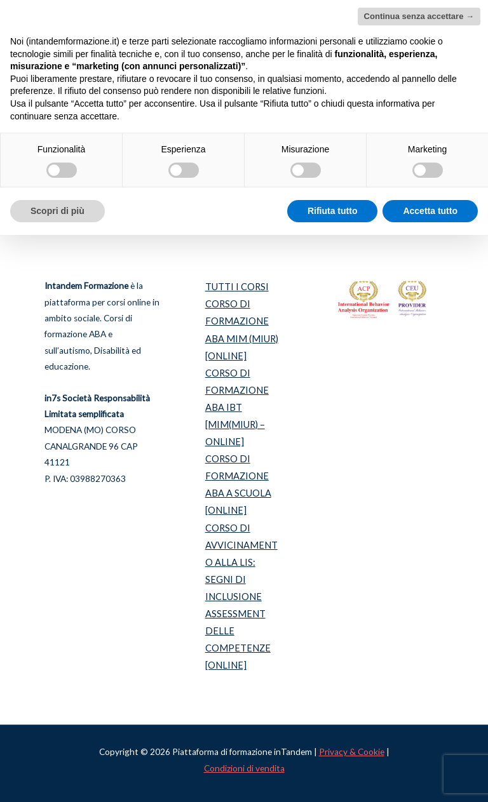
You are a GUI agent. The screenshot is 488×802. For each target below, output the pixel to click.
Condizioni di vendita (244, 768)
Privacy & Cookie (351, 752)
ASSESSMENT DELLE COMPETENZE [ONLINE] (238, 639)
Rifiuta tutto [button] (333, 211)
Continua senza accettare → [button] (419, 16)
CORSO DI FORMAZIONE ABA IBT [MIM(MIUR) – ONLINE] (237, 407)
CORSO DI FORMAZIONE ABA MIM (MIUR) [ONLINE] (241, 329)
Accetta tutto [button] (430, 211)
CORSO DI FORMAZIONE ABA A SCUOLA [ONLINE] (238, 484)
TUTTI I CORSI (237, 286)
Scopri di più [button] (57, 211)
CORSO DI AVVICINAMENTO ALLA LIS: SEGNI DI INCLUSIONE (241, 562)
